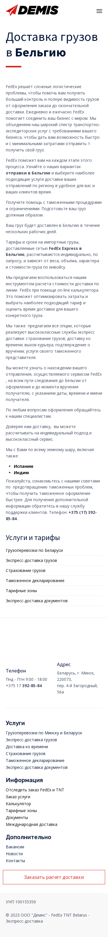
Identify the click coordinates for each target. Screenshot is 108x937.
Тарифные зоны (21, 590)
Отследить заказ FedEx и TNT (35, 789)
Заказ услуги (18, 796)
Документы (17, 817)
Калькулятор (18, 803)
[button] (54, 877)
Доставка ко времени (27, 746)
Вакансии (15, 846)
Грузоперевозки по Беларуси (34, 550)
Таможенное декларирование (35, 580)
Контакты (15, 860)
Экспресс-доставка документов (37, 600)
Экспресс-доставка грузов (31, 560)
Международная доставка (31, 824)
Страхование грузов (26, 570)
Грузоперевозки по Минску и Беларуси (44, 732)
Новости (14, 853)
